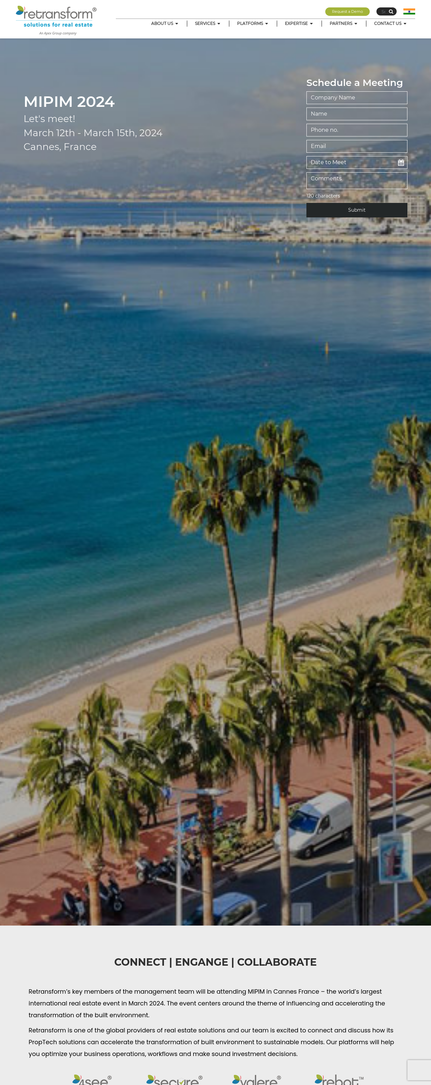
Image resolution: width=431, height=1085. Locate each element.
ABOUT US (165, 23)
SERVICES (208, 23)
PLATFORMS (253, 23)
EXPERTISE (299, 23)
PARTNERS (344, 23)
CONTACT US (390, 23)
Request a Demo (347, 11)
